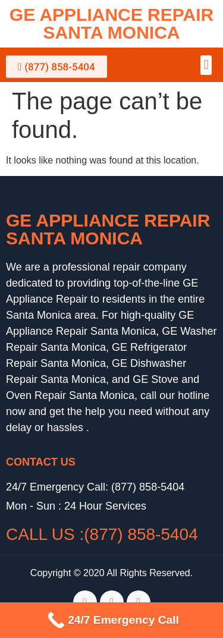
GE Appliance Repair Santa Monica (111, 23)
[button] (206, 65)
